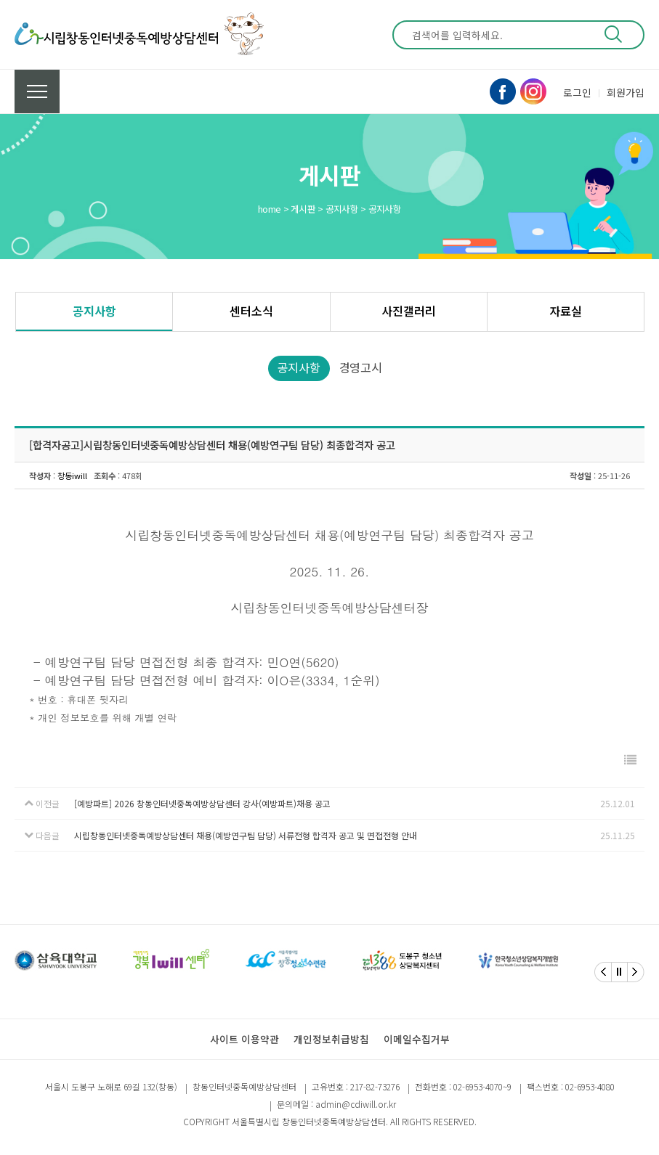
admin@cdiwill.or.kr (355, 1104)
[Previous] (603, 972)
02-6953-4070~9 (482, 1086)
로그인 (577, 92)
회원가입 (625, 92)
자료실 (565, 310)
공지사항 (94, 310)
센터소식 (251, 310)
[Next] (635, 972)
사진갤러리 (408, 310)
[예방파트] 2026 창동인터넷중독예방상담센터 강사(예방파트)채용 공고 (202, 803)
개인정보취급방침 (331, 1039)
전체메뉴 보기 (37, 91)
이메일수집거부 (417, 1039)
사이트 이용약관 (244, 1039)
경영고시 (360, 367)
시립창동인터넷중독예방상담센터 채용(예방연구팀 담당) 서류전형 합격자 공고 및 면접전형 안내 (245, 835)
